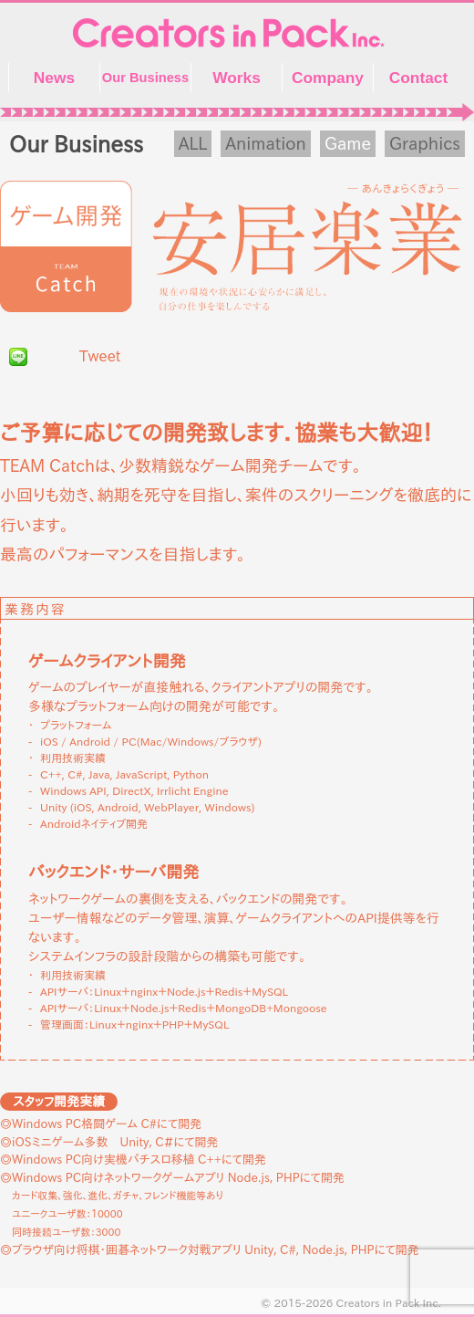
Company (328, 77)
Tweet (99, 356)
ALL (193, 143)
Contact (418, 77)
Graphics (424, 143)
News (54, 77)
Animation (265, 143)
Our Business (145, 77)
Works (236, 77)
